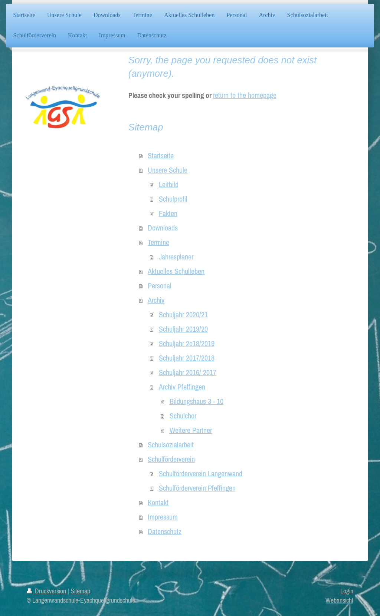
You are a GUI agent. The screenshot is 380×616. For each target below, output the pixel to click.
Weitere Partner (191, 430)
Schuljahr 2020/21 (183, 315)
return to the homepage (244, 95)
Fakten (168, 213)
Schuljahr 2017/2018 (186, 358)
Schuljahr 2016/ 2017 (187, 372)
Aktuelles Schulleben (176, 271)
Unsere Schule (167, 170)
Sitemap (80, 591)
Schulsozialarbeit (171, 445)
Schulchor (183, 416)
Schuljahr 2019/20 (183, 329)
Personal (159, 286)
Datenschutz (164, 531)
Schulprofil (173, 199)
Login (346, 591)
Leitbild (168, 185)
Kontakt (158, 503)
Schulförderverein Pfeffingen (197, 488)
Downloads (163, 228)
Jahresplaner (176, 257)
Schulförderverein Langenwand (200, 474)
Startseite (161, 156)
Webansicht (339, 600)
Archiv (156, 300)
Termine (158, 242)
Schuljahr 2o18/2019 (186, 344)
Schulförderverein (171, 459)
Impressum (163, 517)
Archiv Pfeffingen (182, 387)
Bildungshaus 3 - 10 (196, 401)
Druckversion (47, 591)
